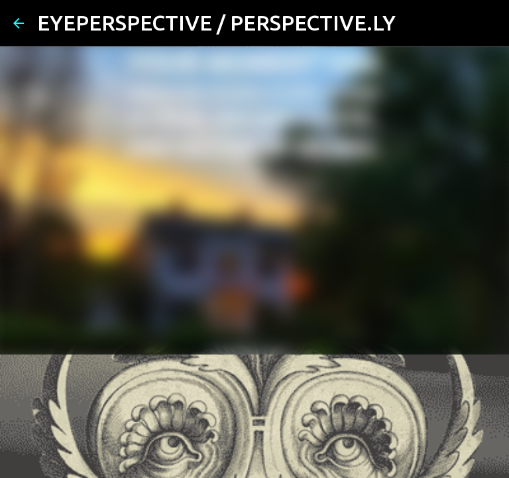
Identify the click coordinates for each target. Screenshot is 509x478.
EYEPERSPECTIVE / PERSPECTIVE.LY (216, 23)
